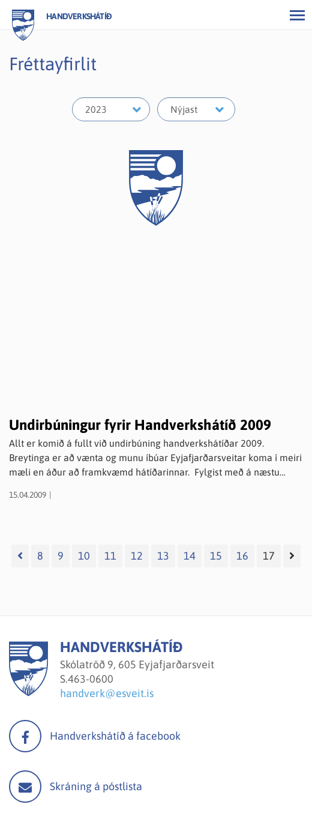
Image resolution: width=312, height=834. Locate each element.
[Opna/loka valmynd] (297, 15)
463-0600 (90, 678)
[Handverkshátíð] (28, 692)
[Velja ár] (111, 109)
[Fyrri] (20, 556)
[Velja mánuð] (196, 109)
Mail (25, 786)
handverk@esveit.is (107, 693)
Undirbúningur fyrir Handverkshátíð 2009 (140, 425)
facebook (25, 736)
